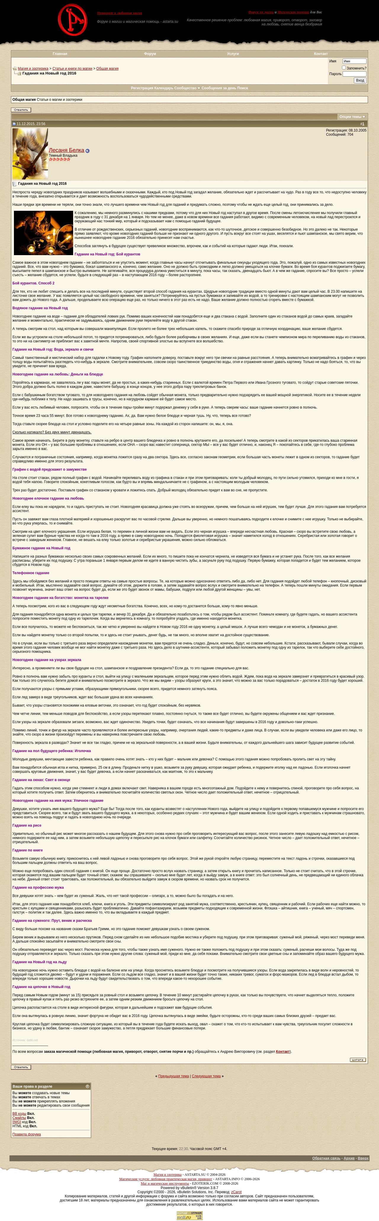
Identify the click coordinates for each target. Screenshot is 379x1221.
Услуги (233, 54)
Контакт (321, 54)
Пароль (335, 74)
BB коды (19, 1114)
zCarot (236, 1192)
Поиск (242, 88)
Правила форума (26, 1134)
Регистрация (142, 88)
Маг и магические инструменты (165, 1183)
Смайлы (19, 1118)
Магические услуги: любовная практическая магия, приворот (165, 1179)
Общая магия (107, 69)
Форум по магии (261, 12)
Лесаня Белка (66, 150)
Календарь (164, 88)
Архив (349, 1158)
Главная (60, 54)
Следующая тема (206, 1076)
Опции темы (351, 117)
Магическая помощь (293, 12)
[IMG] (16, 1122)
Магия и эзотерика (33, 69)
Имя (332, 61)
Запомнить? (354, 68)
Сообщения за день (219, 88)
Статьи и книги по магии (72, 69)
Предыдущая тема (173, 1076)
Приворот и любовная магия (119, 13)
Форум (150, 54)
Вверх (363, 1158)
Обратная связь (326, 1158)
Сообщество (187, 88)
